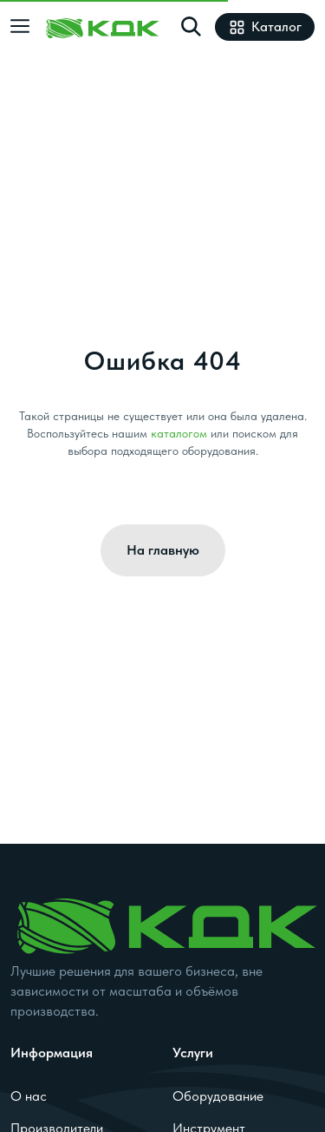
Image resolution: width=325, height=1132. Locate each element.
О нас (28, 1095)
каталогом (179, 433)
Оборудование (217, 1095)
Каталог (265, 26)
